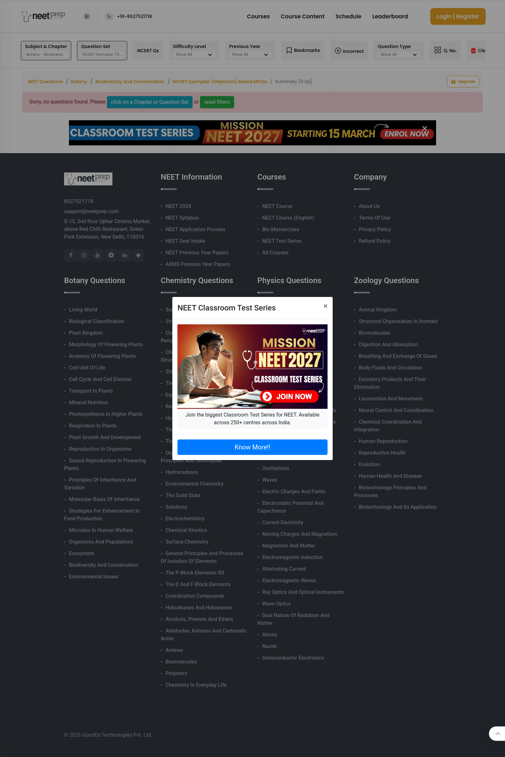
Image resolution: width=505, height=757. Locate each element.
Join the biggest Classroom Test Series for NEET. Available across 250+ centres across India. (252, 419)
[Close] (325, 306)
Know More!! (252, 447)
